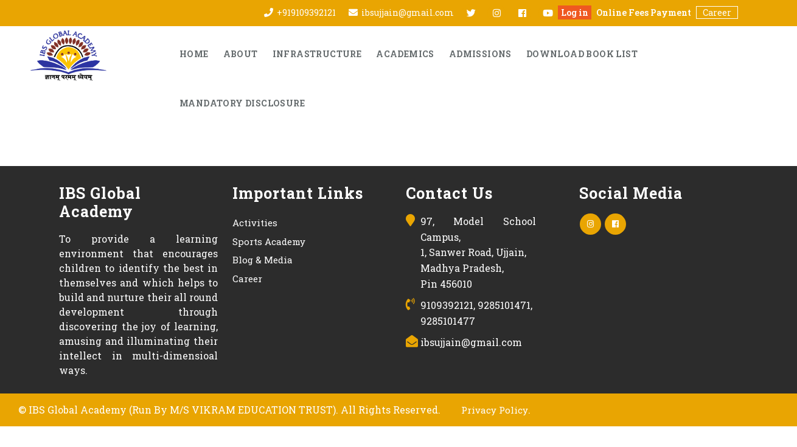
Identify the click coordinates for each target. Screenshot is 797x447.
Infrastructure (317, 54)
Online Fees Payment (643, 12)
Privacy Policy (494, 410)
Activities (254, 223)
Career (717, 12)
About (240, 54)
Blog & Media (262, 260)
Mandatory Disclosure (242, 103)
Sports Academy (268, 241)
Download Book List (582, 54)
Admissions (480, 54)
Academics (405, 54)
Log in (574, 12)
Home (194, 54)
